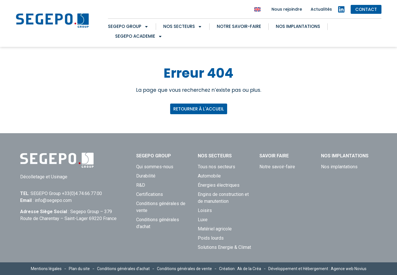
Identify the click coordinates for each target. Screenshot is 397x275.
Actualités (321, 9)
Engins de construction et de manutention (223, 198)
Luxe (203, 219)
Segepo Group (128, 26)
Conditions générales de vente (160, 207)
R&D (140, 185)
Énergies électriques (219, 185)
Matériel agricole (215, 229)
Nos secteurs (182, 26)
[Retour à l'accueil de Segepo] (52, 20)
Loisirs (205, 210)
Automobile (209, 176)
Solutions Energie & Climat (224, 247)
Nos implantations (298, 26)
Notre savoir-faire (239, 26)
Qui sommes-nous (154, 166)
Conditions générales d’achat (157, 223)
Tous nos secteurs (216, 166)
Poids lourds (211, 238)
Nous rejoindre (286, 9)
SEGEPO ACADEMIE (138, 36)
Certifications (149, 194)
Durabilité (145, 176)
